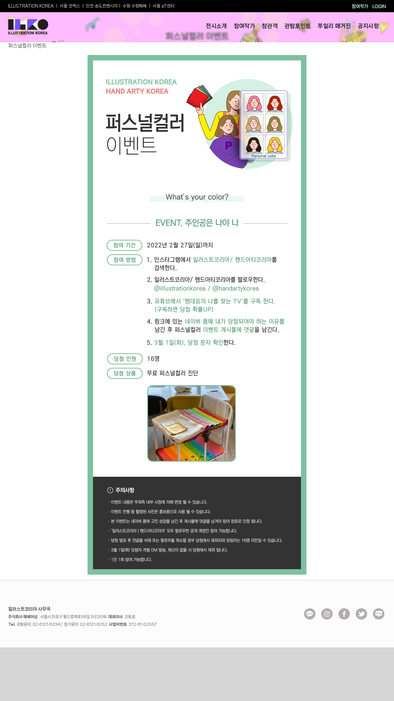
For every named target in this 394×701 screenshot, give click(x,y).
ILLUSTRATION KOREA (31, 6)
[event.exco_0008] (197, 57)
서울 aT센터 (164, 6)
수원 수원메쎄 (135, 6)
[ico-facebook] (344, 610)
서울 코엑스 (70, 6)
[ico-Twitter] (361, 610)
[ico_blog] (378, 610)
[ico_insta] (327, 610)
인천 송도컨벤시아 (102, 6)
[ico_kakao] (309, 610)
